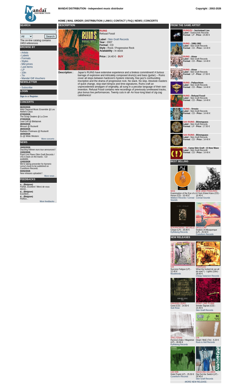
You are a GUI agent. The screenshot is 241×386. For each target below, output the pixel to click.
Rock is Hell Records (205, 342)
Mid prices (27, 64)
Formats (26, 58)
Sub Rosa (175, 308)
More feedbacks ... (48, 201)
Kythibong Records (179, 232)
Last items (27, 66)
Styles (25, 61)
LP (23, 69)
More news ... (50, 176)
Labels (25, 55)
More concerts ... (48, 139)
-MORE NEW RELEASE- (195, 382)
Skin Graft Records (118, 39)
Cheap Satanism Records (207, 276)
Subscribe (27, 87)
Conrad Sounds (203, 198)
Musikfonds (176, 274)
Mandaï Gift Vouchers (33, 78)
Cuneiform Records (204, 234)
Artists (24, 52)
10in (24, 72)
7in (23, 75)
